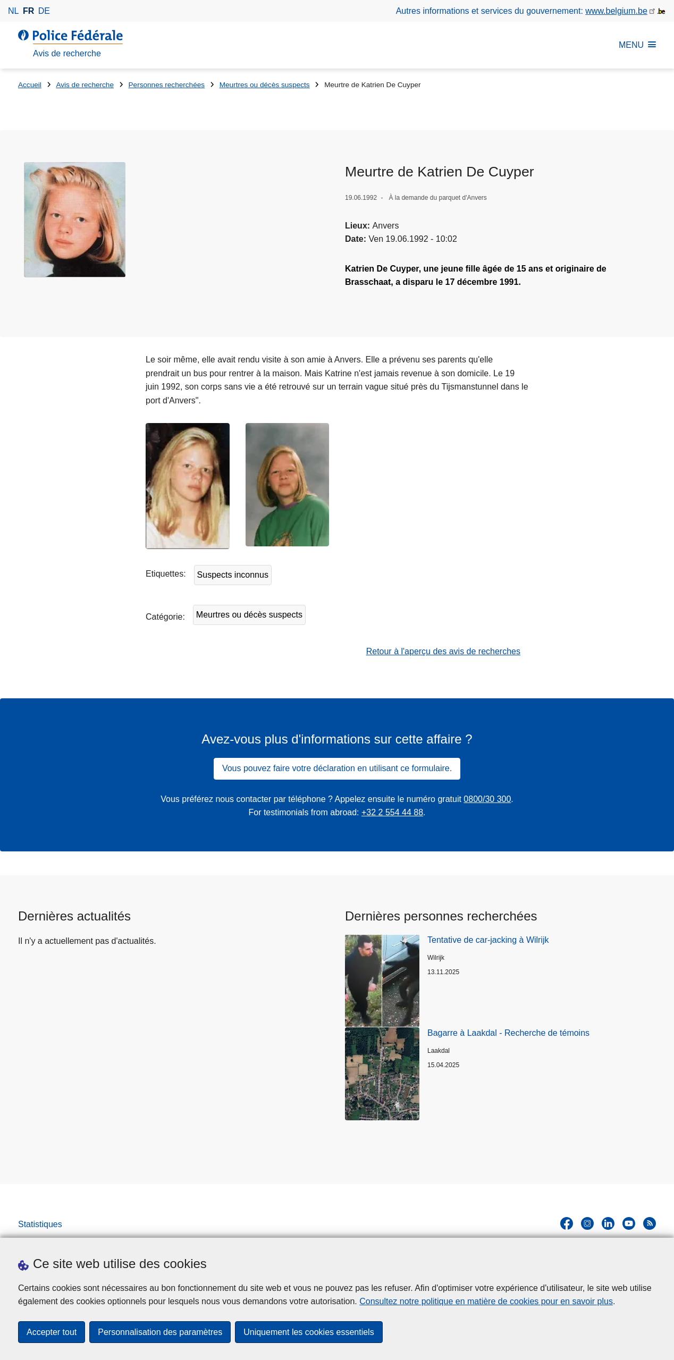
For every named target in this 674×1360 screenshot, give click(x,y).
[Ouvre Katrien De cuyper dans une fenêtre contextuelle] (188, 486)
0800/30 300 (487, 799)
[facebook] (566, 1223)
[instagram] (587, 1223)
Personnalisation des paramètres (160, 1332)
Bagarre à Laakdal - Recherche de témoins (508, 1032)
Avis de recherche (85, 85)
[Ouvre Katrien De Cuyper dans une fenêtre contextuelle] (74, 219)
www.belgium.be (616, 10)
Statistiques (40, 1224)
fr (28, 10)
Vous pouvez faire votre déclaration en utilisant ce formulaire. (337, 768)
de (44, 10)
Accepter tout (52, 1332)
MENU (637, 44)
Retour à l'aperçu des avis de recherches (443, 651)
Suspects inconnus (232, 574)
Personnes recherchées (167, 85)
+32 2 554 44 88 (392, 812)
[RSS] (649, 1223)
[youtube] (628, 1223)
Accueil (29, 85)
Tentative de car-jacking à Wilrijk (488, 939)
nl (13, 10)
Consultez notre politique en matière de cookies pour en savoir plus (486, 1301)
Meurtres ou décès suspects (265, 85)
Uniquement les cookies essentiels (308, 1332)
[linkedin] (608, 1223)
